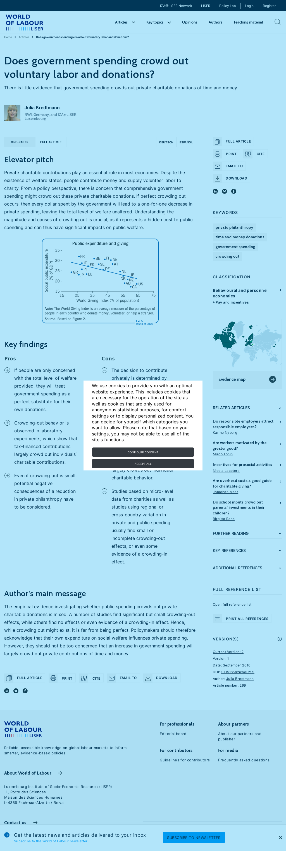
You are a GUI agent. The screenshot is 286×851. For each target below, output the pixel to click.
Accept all (143, 463)
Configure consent (143, 452)
